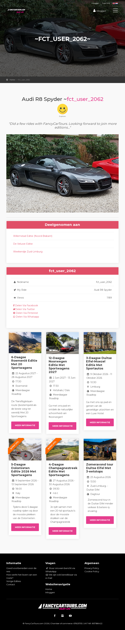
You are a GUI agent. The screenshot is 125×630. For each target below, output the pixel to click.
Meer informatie (25, 425)
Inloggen (95, 3)
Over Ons (106, 3)
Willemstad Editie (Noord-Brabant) (32, 236)
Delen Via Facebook (25, 305)
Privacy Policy (91, 568)
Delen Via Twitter (24, 309)
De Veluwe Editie (23, 243)
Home (12, 80)
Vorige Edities (13, 581)
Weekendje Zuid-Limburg (27, 251)
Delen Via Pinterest (25, 313)
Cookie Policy (91, 571)
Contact (10, 584)
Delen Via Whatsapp (26, 316)
